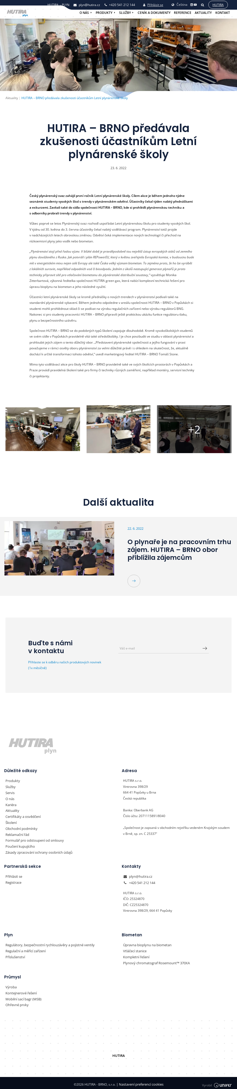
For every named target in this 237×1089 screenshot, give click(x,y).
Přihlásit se (153, 5)
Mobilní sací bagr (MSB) (22, 996)
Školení (10, 821)
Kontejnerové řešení (20, 990)
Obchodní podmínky (19, 827)
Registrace (13, 881)
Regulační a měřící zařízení (24, 949)
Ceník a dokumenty (154, 12)
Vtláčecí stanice (134, 949)
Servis (9, 792)
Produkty (104, 12)
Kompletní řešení (135, 955)
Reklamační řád (16, 833)
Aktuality (203, 12)
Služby (125, 12)
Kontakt (222, 12)
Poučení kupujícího (18, 845)
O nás (84, 12)
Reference (182, 12)
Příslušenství (14, 955)
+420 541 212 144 (142, 881)
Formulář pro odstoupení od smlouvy (32, 839)
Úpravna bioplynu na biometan (145, 943)
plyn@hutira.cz (139, 875)
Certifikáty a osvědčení (21, 816)
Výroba (10, 985)
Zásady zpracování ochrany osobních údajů (36, 851)
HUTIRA (118, 1053)
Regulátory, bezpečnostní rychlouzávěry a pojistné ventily (46, 943)
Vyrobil (217, 1082)
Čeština (179, 4)
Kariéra (10, 804)
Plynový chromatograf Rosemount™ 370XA (154, 961)
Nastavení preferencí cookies (139, 1081)
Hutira (217, 5)
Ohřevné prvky (16, 1002)
